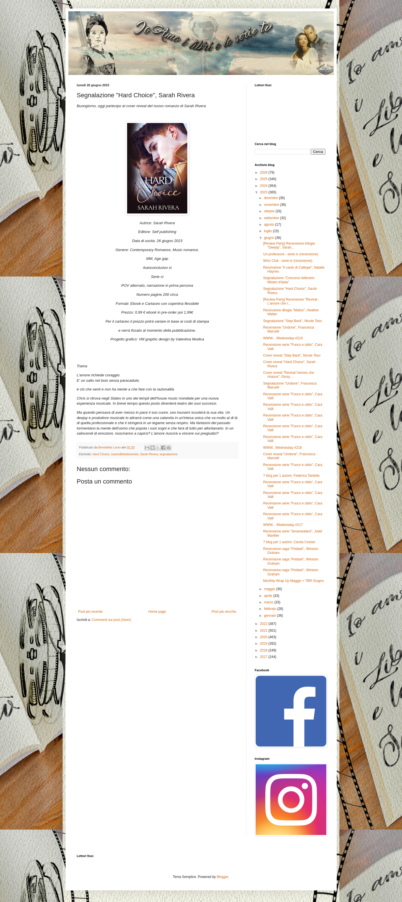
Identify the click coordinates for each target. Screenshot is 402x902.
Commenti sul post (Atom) (111, 620)
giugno (269, 238)
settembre (272, 218)
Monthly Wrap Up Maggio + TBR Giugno (293, 581)
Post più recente (90, 612)
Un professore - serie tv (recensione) (290, 254)
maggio (270, 589)
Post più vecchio (224, 612)
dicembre (271, 198)
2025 (264, 179)
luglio (268, 231)
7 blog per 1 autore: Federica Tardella (291, 476)
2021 (264, 631)
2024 (264, 186)
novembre (272, 205)
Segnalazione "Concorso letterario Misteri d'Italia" (288, 280)
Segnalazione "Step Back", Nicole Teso (292, 321)
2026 (264, 172)
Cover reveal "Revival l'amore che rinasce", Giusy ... (288, 375)
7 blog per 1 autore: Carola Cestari (289, 542)
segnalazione (169, 454)
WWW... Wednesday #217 (283, 525)
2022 (264, 624)
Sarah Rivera (149, 454)
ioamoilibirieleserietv (124, 454)
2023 (264, 192)
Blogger (222, 877)
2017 (264, 657)
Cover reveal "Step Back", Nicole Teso (291, 355)
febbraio (270, 609)
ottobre (269, 211)
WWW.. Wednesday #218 (282, 448)
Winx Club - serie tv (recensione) (287, 261)
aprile (268, 596)
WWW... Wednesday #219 (283, 338)
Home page (157, 612)
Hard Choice (101, 454)
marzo (269, 602)
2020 (264, 637)
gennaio (270, 616)
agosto (269, 224)
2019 (264, 644)
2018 (264, 650)
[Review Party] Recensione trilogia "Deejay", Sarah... (289, 245)
